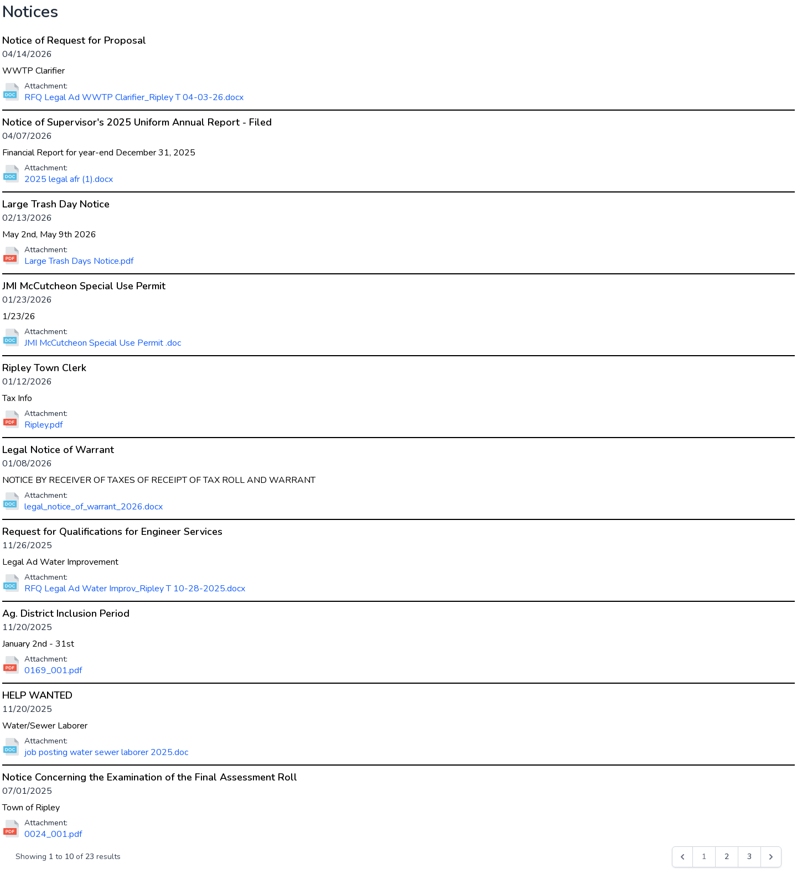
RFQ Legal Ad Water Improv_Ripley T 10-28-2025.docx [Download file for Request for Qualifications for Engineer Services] (134, 588)
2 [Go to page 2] (726, 856)
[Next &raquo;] (771, 856)
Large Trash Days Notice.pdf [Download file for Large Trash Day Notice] (78, 261)
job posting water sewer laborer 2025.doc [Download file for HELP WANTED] (106, 752)
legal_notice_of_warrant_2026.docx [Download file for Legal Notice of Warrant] (93, 506)
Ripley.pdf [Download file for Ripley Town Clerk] (43, 424)
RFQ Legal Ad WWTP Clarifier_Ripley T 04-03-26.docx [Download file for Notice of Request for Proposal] (134, 97)
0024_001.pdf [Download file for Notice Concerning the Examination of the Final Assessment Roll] (53, 834)
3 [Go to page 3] (749, 856)
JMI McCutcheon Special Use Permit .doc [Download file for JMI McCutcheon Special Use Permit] (102, 342)
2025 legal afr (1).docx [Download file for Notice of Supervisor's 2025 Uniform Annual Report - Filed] (68, 179)
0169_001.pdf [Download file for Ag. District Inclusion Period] (53, 670)
